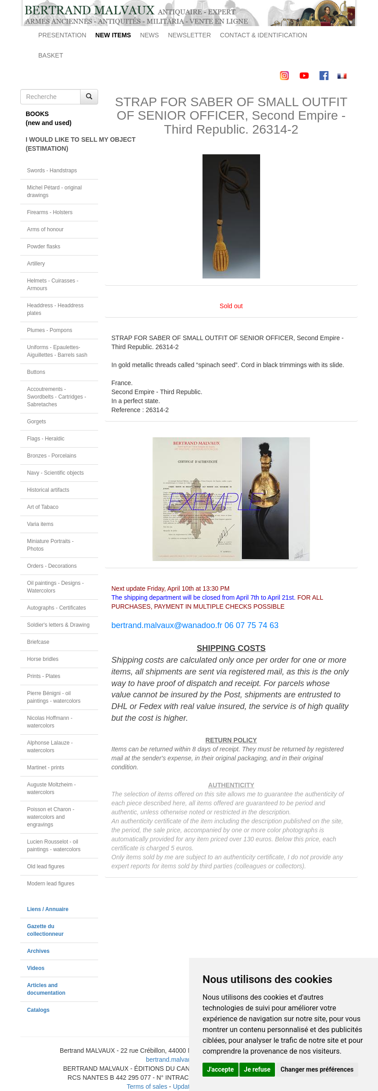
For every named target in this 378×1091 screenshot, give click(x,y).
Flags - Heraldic (45, 439)
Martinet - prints (45, 767)
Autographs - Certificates (56, 608)
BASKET (50, 55)
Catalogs (38, 1010)
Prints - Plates (43, 676)
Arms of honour (45, 229)
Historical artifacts (48, 490)
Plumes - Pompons (49, 330)
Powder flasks (43, 246)
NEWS (149, 35)
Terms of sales (146, 1086)
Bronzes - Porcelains (51, 456)
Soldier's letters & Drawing (58, 625)
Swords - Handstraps (52, 170)
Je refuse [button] (257, 1069)
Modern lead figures (50, 883)
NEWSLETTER (189, 35)
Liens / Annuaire (47, 909)
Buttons (36, 372)
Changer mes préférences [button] (317, 1069)
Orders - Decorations (51, 566)
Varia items (40, 524)
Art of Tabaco (42, 507)
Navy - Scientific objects (55, 473)
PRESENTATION (62, 35)
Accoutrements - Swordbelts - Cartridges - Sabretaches (56, 397)
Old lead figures (45, 866)
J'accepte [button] (220, 1069)
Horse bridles (42, 659)
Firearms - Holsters (49, 212)
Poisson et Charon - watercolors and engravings (50, 817)
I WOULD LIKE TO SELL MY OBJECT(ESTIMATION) (62, 144)
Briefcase (38, 642)
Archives (38, 951)
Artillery (36, 263)
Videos (36, 968)
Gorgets (36, 421)
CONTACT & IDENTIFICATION (263, 35)
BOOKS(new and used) (49, 118)
